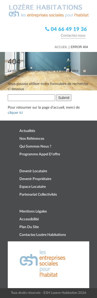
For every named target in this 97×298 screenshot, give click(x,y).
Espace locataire (32, 187)
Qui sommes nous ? (35, 146)
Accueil (61, 47)
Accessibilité (29, 219)
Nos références (31, 139)
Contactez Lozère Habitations (42, 235)
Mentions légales (33, 211)
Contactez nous (73, 35)
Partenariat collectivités (38, 194)
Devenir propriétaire (35, 179)
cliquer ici (15, 113)
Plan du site (29, 227)
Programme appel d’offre (39, 154)
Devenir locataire (33, 171)
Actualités (27, 131)
